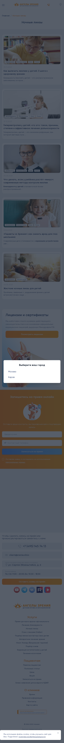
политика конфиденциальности (32, 737)
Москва (12, 371)
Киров (11, 377)
